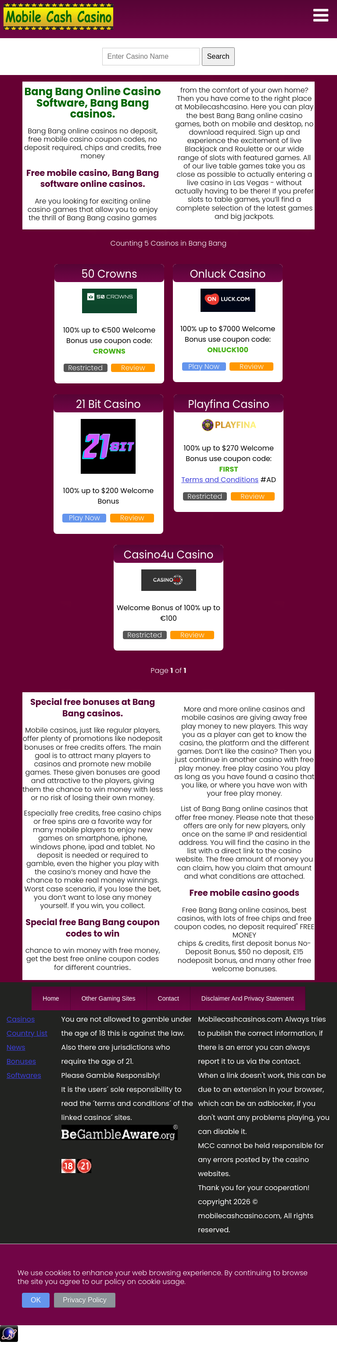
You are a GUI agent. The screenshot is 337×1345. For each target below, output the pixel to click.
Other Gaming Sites (109, 998)
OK (36, 1300)
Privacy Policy (85, 1300)
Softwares (24, 1075)
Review (133, 368)
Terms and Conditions (219, 480)
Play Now (203, 366)
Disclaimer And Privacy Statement (247, 998)
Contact (168, 998)
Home (51, 998)
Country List (27, 1033)
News (16, 1047)
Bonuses (21, 1061)
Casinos (21, 1019)
